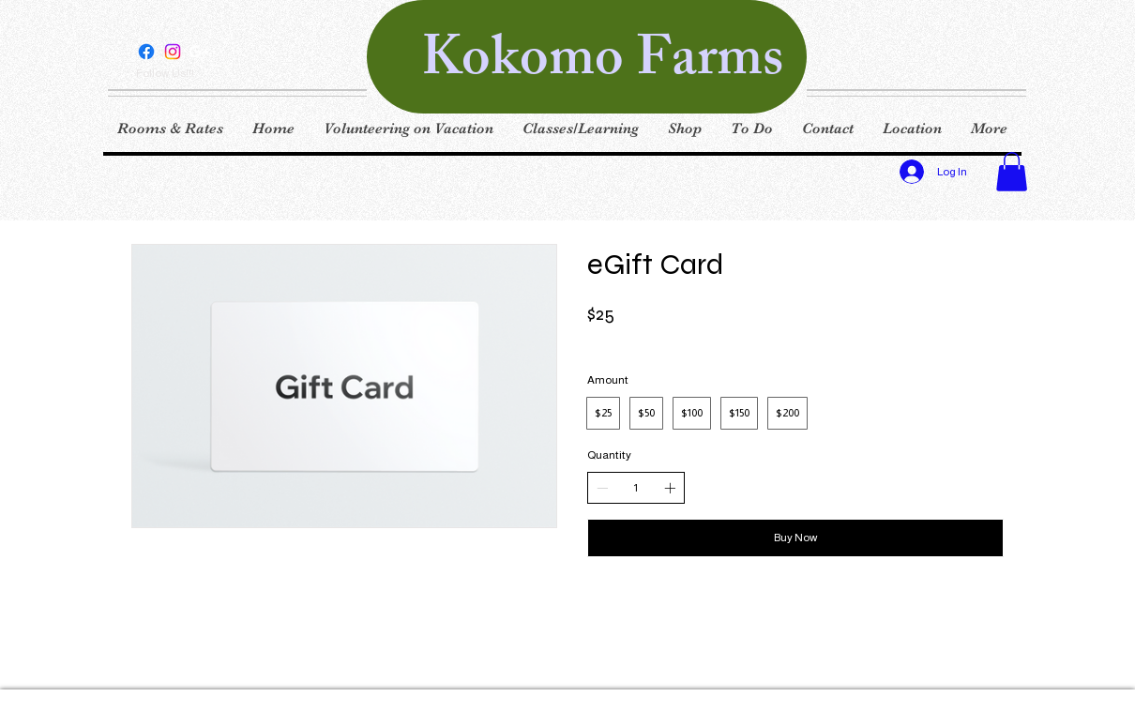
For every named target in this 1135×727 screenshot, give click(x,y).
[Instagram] (172, 51)
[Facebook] (146, 51)
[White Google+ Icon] (199, 51)
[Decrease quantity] (602, 488)
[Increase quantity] (669, 488)
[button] (1011, 171)
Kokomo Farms (602, 64)
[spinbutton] (636, 488)
